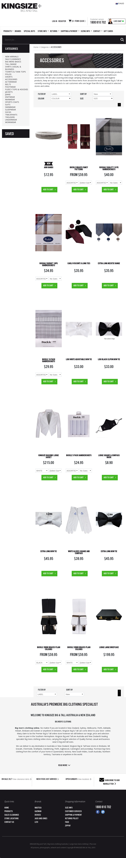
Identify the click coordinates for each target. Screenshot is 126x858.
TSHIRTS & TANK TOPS (15, 71)
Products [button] (8, 31)
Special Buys (29, 31)
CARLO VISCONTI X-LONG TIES (78, 263)
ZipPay (68, 825)
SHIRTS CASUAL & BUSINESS (13, 67)
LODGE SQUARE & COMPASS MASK (109, 456)
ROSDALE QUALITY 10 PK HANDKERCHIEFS (108, 168)
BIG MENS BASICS (13, 61)
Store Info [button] (43, 31)
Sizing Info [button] (86, 31)
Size (103, 98)
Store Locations (11, 818)
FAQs (67, 822)
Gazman (38, 811)
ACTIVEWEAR (11, 82)
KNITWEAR (10, 97)
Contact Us (9, 822)
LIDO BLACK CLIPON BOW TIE (109, 359)
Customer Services (73, 811)
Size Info (68, 807)
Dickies (38, 815)
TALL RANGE (10, 64)
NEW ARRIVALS (11, 56)
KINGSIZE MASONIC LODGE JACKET (48, 456)
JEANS (7, 94)
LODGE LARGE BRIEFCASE (109, 647)
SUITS (7, 104)
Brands (18, 31)
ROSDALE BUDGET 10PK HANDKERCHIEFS (48, 264)
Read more (64, 765)
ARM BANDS (48, 167)
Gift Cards (108, 31)
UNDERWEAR (11, 119)
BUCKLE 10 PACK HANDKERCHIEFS (48, 360)
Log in (54, 21)
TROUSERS (10, 117)
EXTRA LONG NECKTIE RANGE (109, 263)
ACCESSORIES (11, 79)
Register (62, 21)
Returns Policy (71, 818)
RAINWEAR (10, 99)
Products (8, 811)
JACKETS (9, 92)
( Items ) (78, 21)
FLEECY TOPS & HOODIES (16, 89)
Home (35, 47)
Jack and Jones (41, 818)
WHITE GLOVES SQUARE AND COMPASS (79, 552)
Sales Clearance (11, 815)
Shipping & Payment (73, 815)
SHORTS (8, 77)
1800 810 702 (98, 22)
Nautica (38, 807)
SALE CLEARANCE (13, 59)
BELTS (8, 84)
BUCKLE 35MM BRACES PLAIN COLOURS (48, 648)
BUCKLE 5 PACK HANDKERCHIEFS (78, 455)
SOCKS (8, 112)
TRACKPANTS (11, 114)
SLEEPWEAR (10, 109)
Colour (61, 98)
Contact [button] (97, 31)
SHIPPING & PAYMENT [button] (70, 31)
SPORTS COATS (12, 102)
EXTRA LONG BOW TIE (48, 551)
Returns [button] (54, 31)
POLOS (8, 74)
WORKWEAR (10, 122)
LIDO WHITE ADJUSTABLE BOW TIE (79, 359)
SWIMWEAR (10, 107)
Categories (44, 47)
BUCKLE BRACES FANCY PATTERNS (79, 168)
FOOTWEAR (10, 87)
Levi (36, 822)
